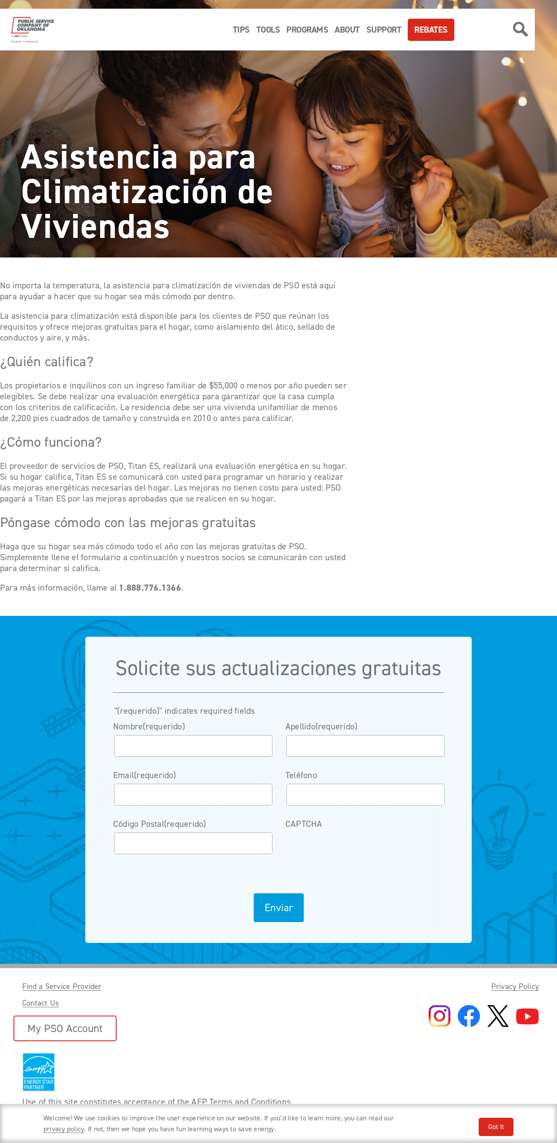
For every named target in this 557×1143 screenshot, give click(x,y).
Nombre (149, 726)
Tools (268, 29)
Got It (496, 1126)
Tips (241, 29)
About (347, 29)
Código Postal (159, 823)
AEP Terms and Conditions (241, 1101)
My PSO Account (65, 1028)
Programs (307, 29)
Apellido (321, 726)
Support (384, 29)
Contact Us (40, 1003)
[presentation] (351, 849)
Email (144, 775)
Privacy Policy (515, 986)
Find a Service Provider (62, 986)
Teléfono (301, 775)
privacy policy (64, 1128)
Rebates (431, 29)
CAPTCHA (303, 823)
